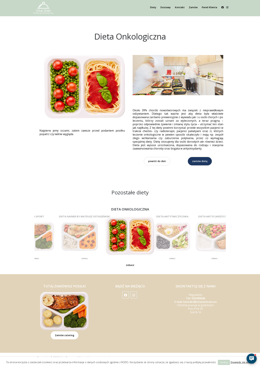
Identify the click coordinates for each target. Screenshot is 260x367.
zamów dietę (199, 161)
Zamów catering (64, 335)
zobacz (36, 258)
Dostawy (165, 7)
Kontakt (180, 7)
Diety (153, 7)
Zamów (193, 7)
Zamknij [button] (224, 362)
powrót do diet (157, 161)
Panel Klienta (209, 7)
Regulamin (195, 295)
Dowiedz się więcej (242, 362)
